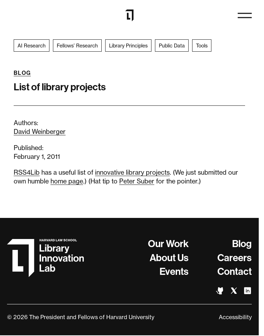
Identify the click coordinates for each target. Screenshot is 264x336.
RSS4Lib (27, 172)
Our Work (168, 244)
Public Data (172, 46)
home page (66, 181)
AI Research (32, 46)
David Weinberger (40, 131)
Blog (22, 73)
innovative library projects (132, 172)
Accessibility (235, 317)
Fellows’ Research (77, 46)
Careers (234, 258)
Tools (202, 46)
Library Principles (128, 46)
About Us (169, 258)
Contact (234, 271)
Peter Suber (136, 181)
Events (174, 271)
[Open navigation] (245, 15)
